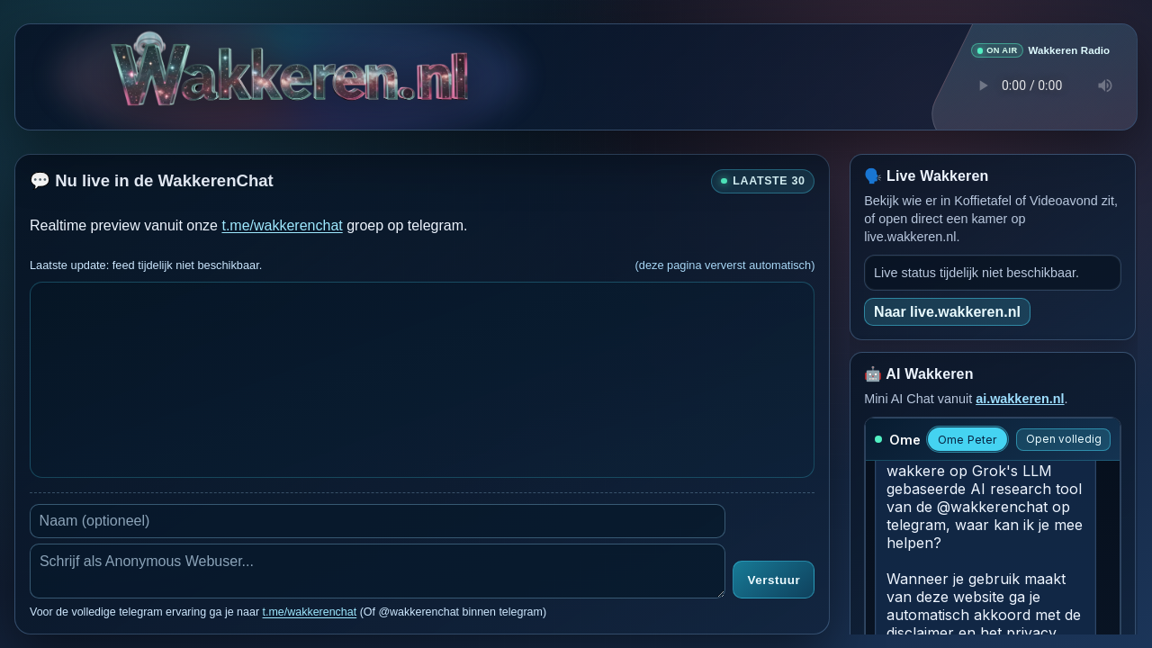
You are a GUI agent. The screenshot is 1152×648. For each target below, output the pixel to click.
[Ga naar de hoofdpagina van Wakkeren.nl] (289, 76)
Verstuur (773, 580)
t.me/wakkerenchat (281, 224)
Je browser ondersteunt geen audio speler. (1040, 85)
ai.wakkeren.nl (1020, 398)
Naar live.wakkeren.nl (947, 311)
